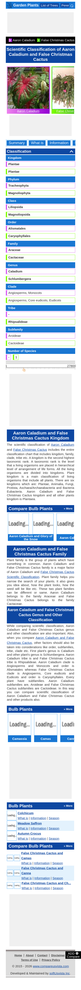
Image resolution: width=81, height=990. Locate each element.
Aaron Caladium (28, 111)
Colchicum (26, 813)
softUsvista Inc (59, 973)
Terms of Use (29, 959)
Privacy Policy (51, 959)
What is (37, 143)
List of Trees (49, 5)
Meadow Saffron (30, 823)
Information (59, 143)
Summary (17, 143)
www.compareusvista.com (51, 966)
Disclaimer (58, 955)
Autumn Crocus (29, 833)
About (30, 955)
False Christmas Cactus (30, 449)
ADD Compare (73, 954)
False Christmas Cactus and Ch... (46, 883)
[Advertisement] (40, 22)
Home (18, 955)
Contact (42, 955)
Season (54, 818)
